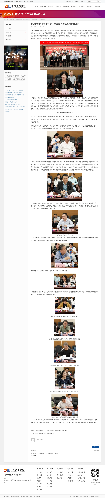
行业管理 (16, 40)
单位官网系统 (8, 109)
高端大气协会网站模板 (11, 99)
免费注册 (30, 1)
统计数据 (49, 486)
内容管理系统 (8, 106)
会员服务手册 (81, 478)
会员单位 (74, 6)
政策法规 (58, 6)
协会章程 (39, 484)
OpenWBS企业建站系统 (11, 104)
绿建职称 (16, 36)
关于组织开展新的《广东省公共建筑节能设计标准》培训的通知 (51, 430)
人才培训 (16, 29)
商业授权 (77, 1)
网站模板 (15, 109)
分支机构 (39, 481)
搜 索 (99, 1)
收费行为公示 (81, 481)
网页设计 (7, 111)
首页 (36, 6)
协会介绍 (43, 6)
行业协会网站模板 (17, 92)
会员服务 (66, 6)
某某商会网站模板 (10, 95)
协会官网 (13, 90)
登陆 (25, 1)
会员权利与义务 (82, 472)
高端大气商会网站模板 (11, 102)
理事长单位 (60, 475)
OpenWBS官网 (69, 1)
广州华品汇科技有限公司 (14, 1)
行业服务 (90, 6)
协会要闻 (49, 475)
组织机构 (39, 478)
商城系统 (15, 106)
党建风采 (49, 478)
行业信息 (49, 481)
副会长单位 (60, 472)
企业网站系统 (21, 106)
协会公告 (49, 472)
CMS (19, 104)
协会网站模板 (19, 90)
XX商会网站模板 (9, 97)
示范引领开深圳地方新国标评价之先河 (45, 433)
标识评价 (15, 19)
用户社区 (83, 1)
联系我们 (97, 6)
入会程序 (80, 475)
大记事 (39, 486)
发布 (95, 447)
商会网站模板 (8, 92)
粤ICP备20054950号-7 (35, 496)
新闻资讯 (51, 6)
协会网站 (7, 90)
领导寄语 (39, 475)
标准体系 (82, 6)
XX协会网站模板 (19, 95)
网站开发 (20, 109)
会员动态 (49, 484)
